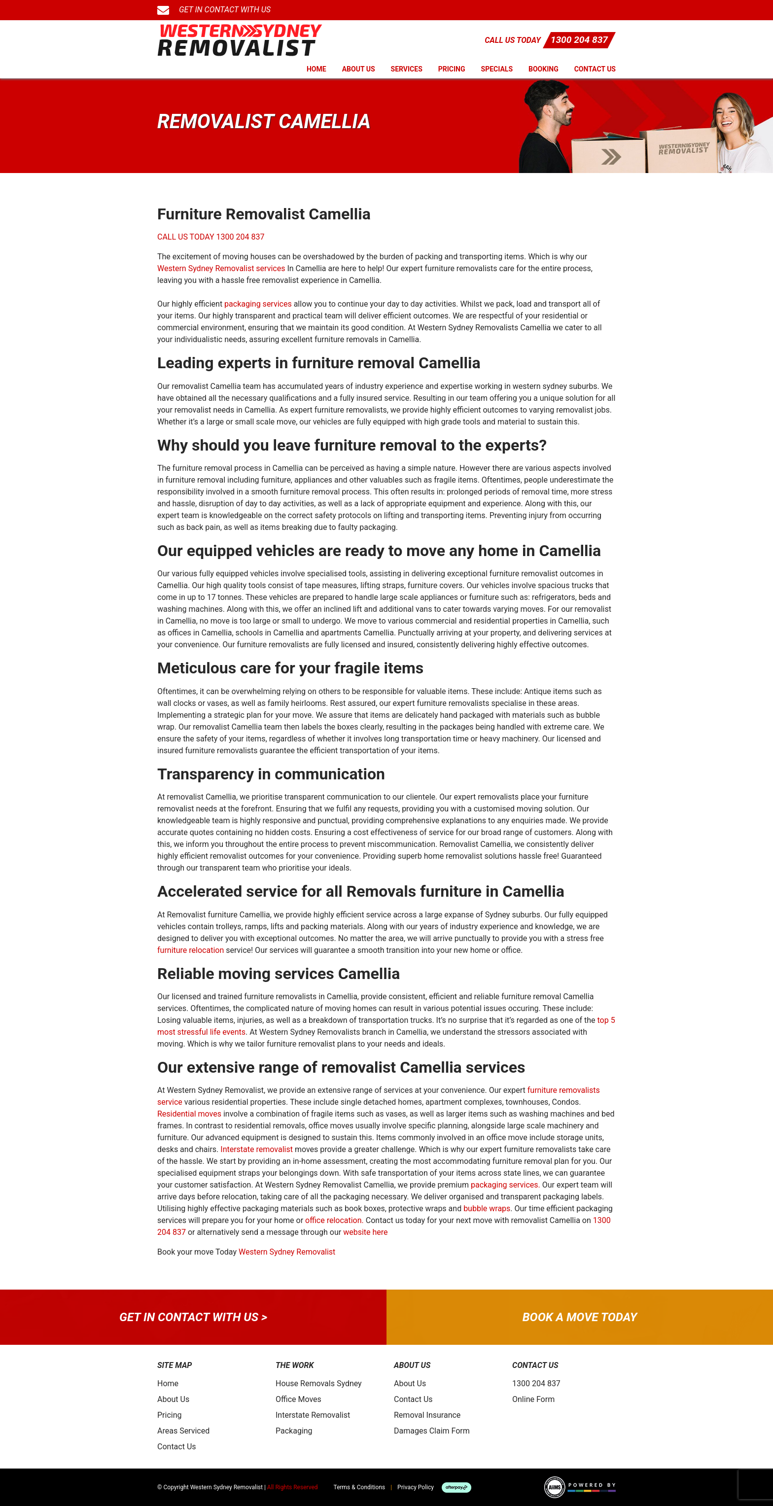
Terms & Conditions (360, 1487)
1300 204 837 (579, 39)
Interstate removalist (256, 1149)
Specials (497, 69)
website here (365, 1232)
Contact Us (595, 69)
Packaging (294, 1431)
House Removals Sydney (319, 1383)
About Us (358, 69)
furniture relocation (190, 950)
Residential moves (189, 1114)
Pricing (451, 69)
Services (406, 69)
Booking (543, 69)
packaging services (258, 304)
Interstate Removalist (313, 1415)
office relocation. (334, 1220)
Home (316, 69)
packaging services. (505, 1185)
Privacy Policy (415, 1487)
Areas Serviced (183, 1431)
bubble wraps (486, 1208)
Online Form (533, 1399)
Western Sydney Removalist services (221, 268)
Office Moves (298, 1399)
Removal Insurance (427, 1415)
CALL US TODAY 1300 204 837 (210, 237)
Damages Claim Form (432, 1431)
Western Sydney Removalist (287, 1252)
